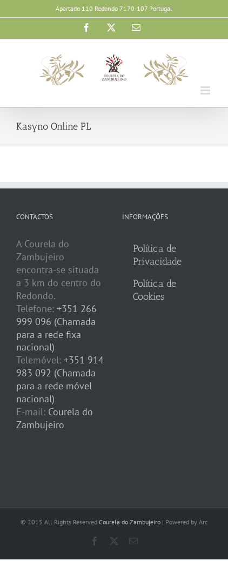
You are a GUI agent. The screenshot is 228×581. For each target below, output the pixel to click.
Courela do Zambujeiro (54, 418)
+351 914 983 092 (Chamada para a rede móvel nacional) (60, 379)
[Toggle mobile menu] (206, 90)
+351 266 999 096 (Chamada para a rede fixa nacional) (56, 328)
